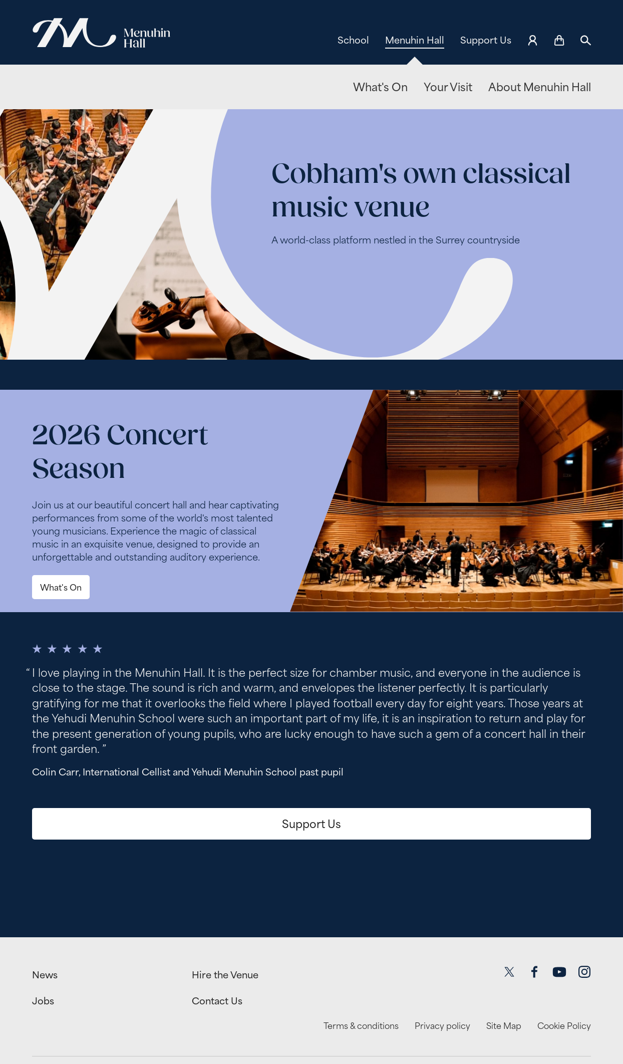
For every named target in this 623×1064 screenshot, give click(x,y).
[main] (311, 508)
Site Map (503, 1026)
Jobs (43, 1000)
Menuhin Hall (414, 40)
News (45, 974)
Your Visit (448, 87)
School (353, 40)
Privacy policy (442, 1026)
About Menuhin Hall (539, 87)
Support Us (485, 40)
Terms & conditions (361, 1026)
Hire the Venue (225, 974)
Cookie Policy (564, 1026)
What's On (380, 87)
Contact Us (217, 1000)
